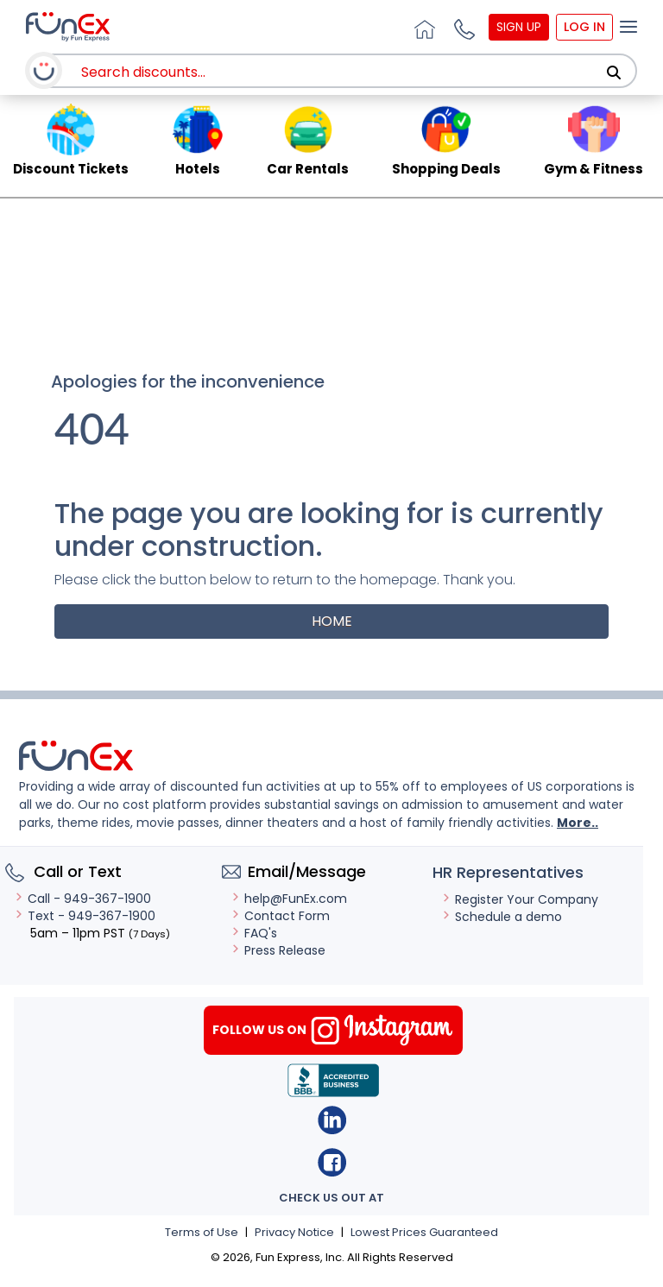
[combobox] (344, 72)
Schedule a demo (501, 916)
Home (332, 621)
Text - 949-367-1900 (84, 915)
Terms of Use (201, 1232)
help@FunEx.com (288, 898)
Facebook (332, 1162)
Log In (584, 26)
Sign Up (518, 26)
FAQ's (253, 933)
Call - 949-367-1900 (82, 898)
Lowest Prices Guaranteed (424, 1232)
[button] (462, 27)
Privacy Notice (294, 1232)
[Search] (613, 72)
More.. (577, 822)
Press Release (277, 950)
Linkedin (332, 1120)
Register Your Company (519, 899)
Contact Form (280, 915)
